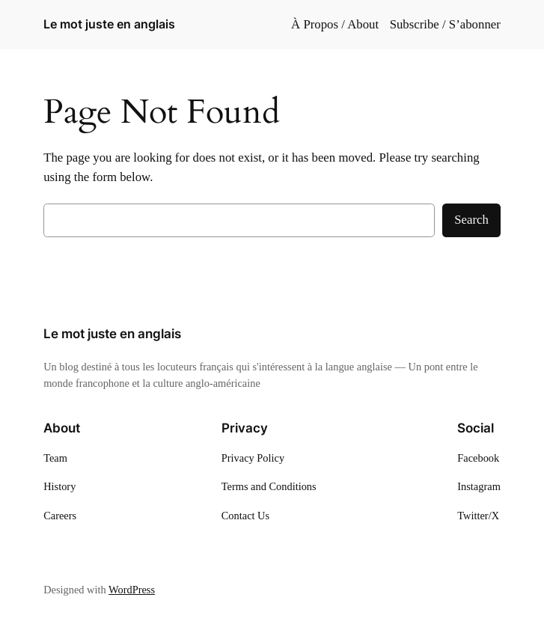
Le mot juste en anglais (109, 23)
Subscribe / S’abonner (445, 24)
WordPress (132, 590)
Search (471, 220)
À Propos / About (335, 24)
